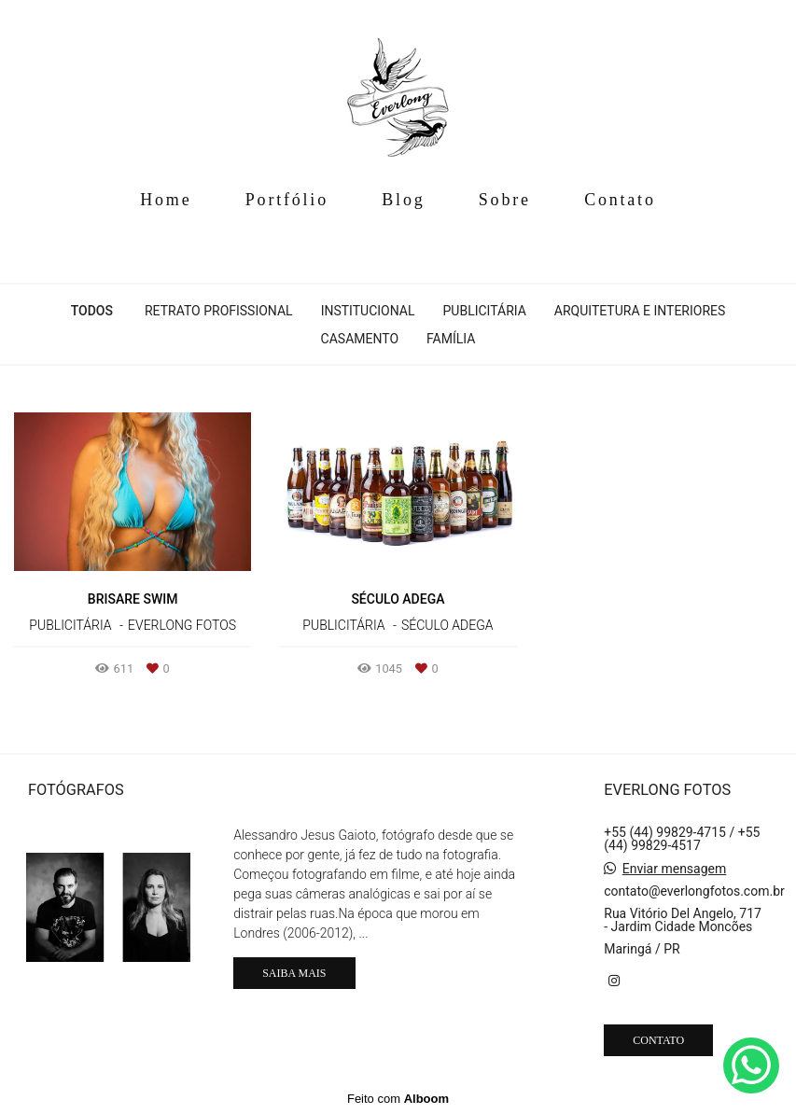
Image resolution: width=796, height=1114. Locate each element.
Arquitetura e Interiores (640, 310)
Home (165, 199)
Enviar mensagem (674, 868)
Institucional (368, 310)
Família (450, 338)
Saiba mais (294, 973)
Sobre (505, 199)
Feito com (398, 1099)
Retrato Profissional (219, 310)
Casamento (359, 338)
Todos (92, 310)
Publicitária (484, 310)
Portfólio (286, 199)
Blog (403, 199)
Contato (620, 199)
